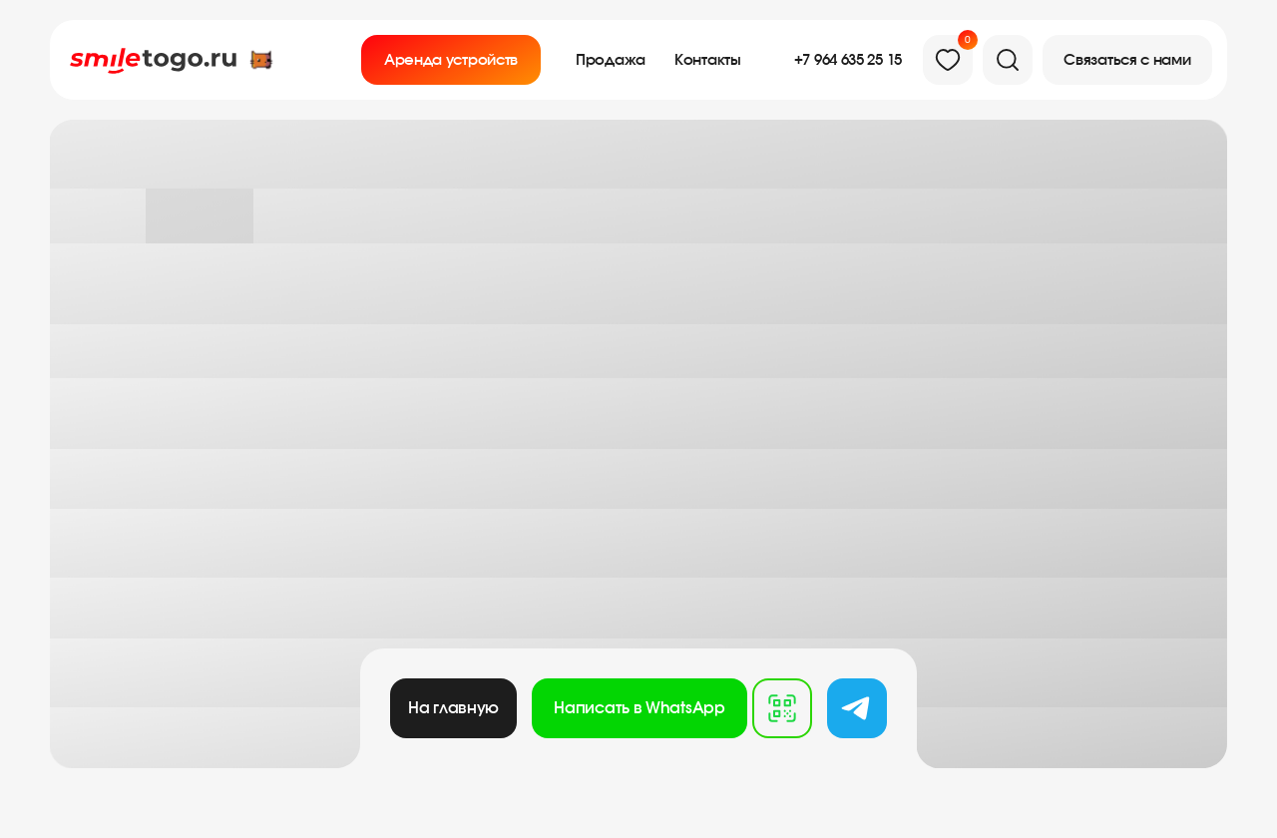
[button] (1127, 60)
